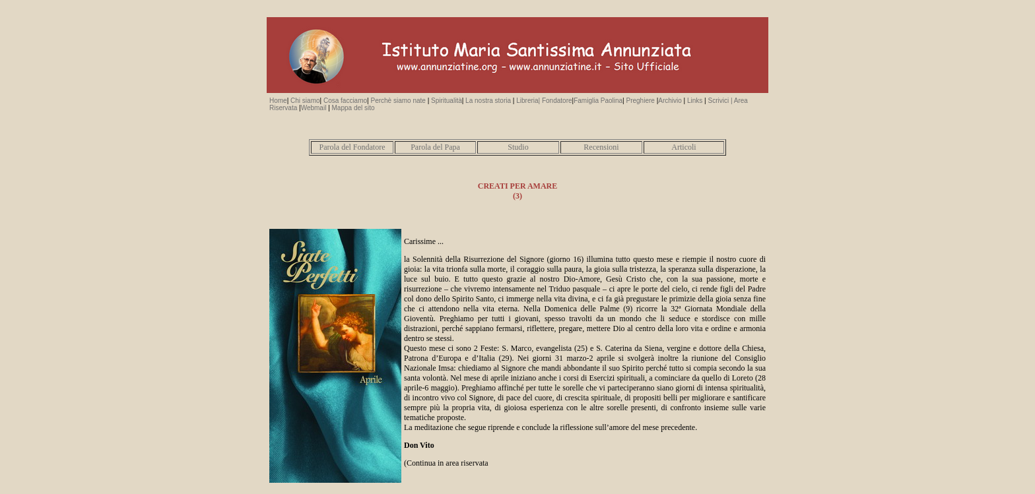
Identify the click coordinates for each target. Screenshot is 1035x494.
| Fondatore (555, 100)
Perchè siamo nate (397, 100)
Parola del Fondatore (352, 147)
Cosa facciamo (345, 100)
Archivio (670, 100)
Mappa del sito (353, 107)
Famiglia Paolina (598, 100)
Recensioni (601, 147)
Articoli (683, 147)
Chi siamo (303, 100)
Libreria (526, 100)
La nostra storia (488, 100)
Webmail (315, 107)
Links (694, 100)
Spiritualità (445, 100)
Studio (518, 147)
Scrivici (718, 100)
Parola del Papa (435, 147)
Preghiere (640, 100)
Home (278, 100)
